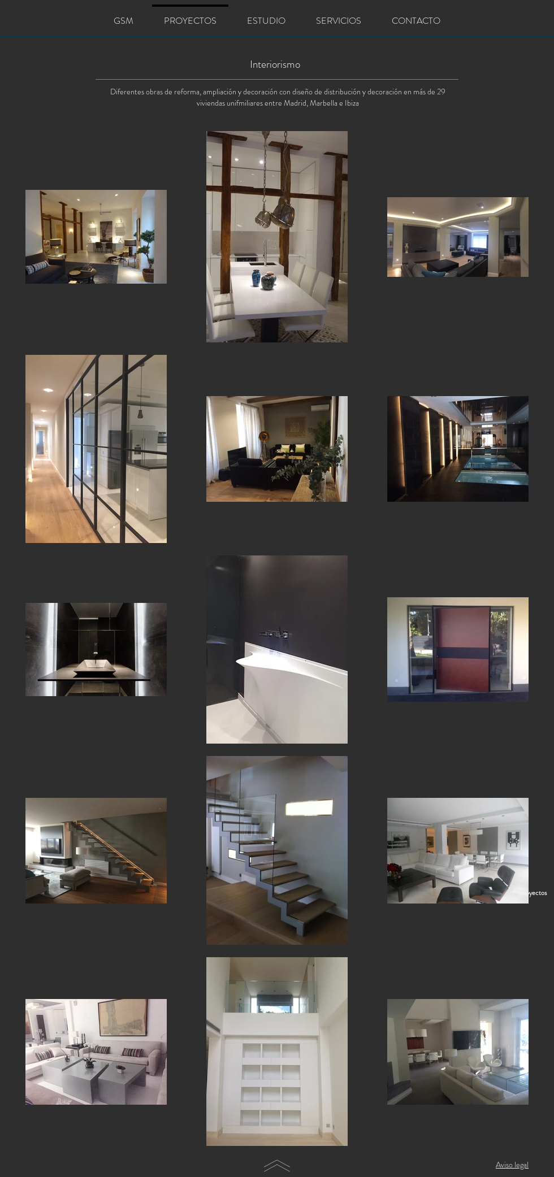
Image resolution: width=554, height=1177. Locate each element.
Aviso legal (512, 1164)
